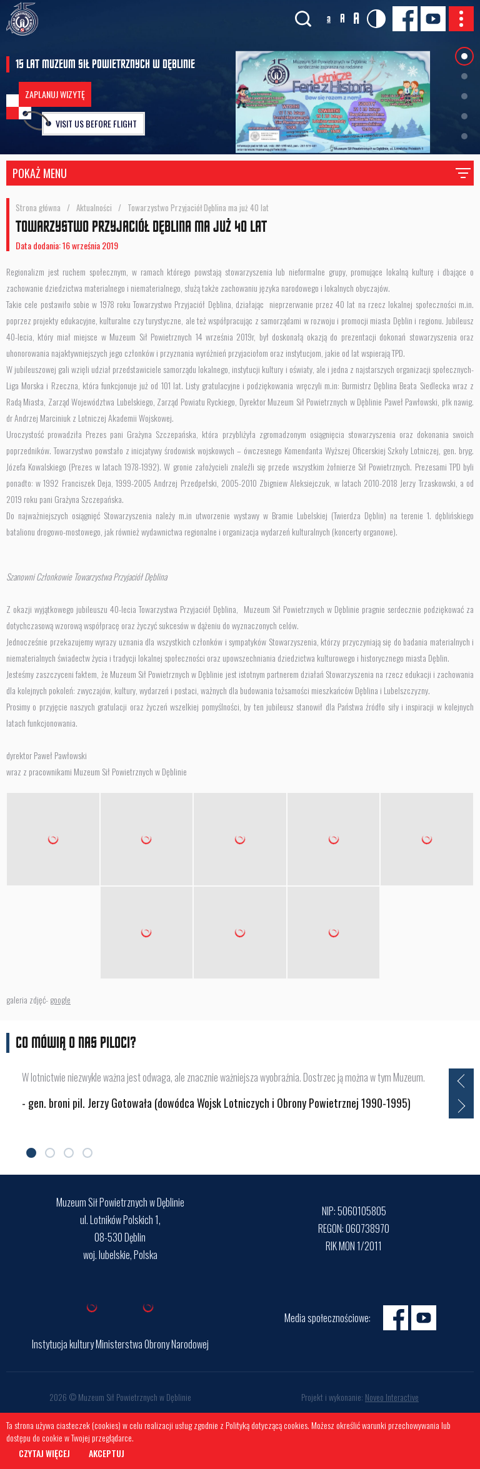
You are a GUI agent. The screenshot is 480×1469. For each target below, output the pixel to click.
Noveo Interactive (392, 1396)
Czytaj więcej (44, 1453)
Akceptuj (106, 1453)
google (60, 999)
